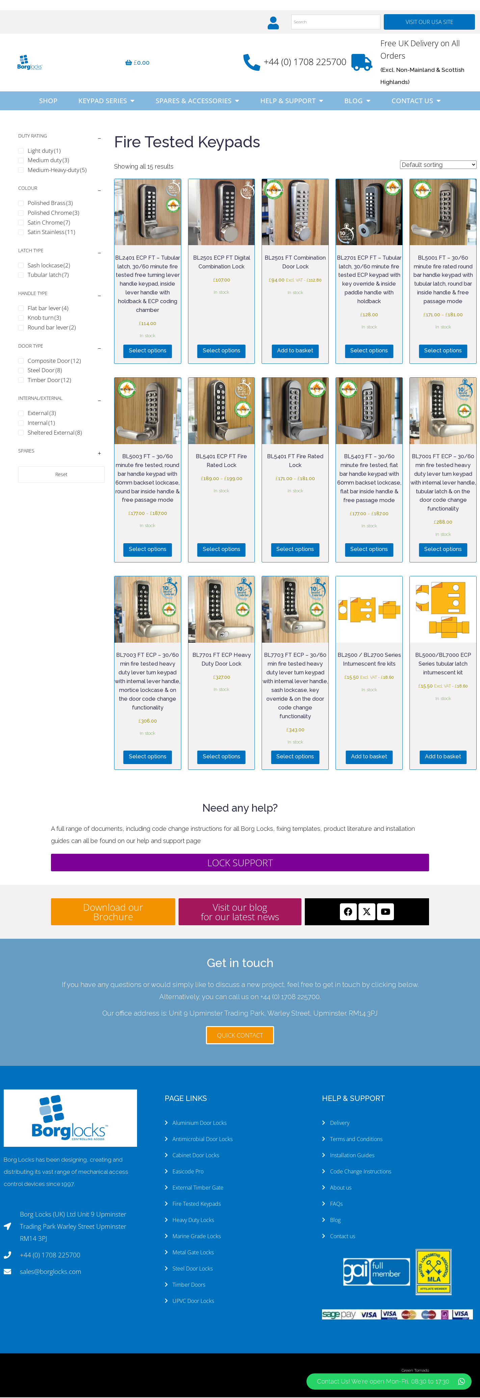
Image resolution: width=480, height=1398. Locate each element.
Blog (357, 101)
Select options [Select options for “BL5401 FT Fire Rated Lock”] (295, 550)
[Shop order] (438, 165)
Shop (48, 101)
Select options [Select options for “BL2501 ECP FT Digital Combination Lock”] (221, 351)
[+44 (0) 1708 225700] (251, 63)
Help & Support (291, 101)
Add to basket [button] (295, 351)
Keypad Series (106, 101)
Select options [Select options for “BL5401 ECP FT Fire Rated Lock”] (221, 550)
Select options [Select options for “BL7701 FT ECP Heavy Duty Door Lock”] (221, 757)
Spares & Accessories (197, 101)
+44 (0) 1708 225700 (305, 62)
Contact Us (416, 101)
